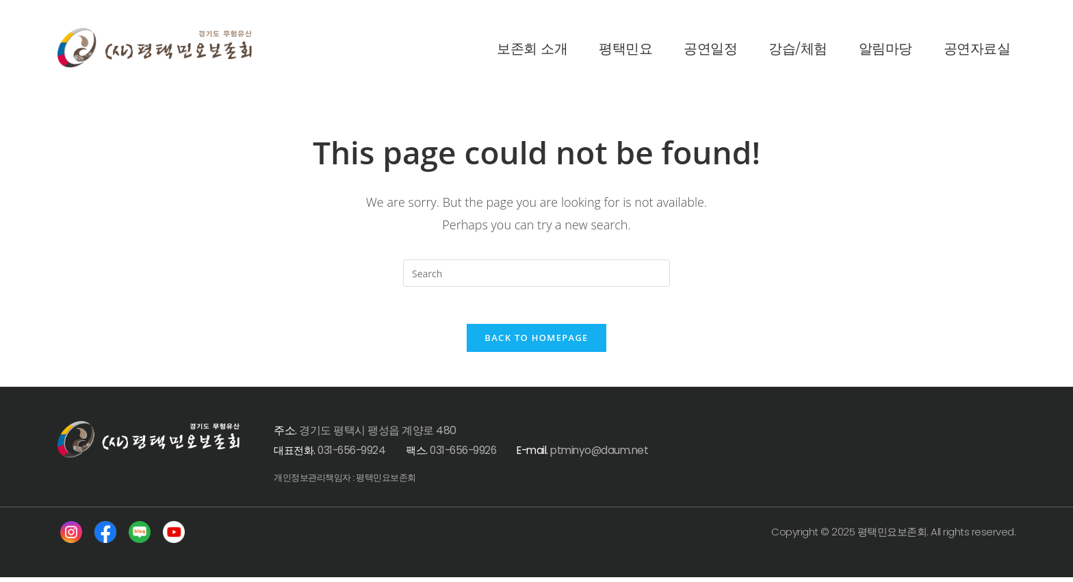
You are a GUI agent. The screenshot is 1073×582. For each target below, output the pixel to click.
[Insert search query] (536, 273)
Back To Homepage (536, 342)
